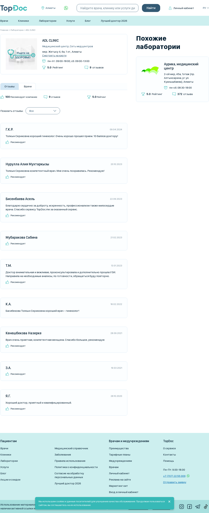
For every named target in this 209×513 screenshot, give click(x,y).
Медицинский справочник (71, 448)
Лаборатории (47, 20)
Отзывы (10, 86)
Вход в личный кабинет (123, 492)
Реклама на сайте (120, 479)
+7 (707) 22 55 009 (174, 476)
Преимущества (119, 448)
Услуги (70, 20)
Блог (88, 20)
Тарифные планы (119, 454)
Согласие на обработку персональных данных (69, 475)
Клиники (23, 20)
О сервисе (169, 448)
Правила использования (70, 460)
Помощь (168, 460)
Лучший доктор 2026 (114, 20)
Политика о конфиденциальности (76, 467)
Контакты (169, 454)
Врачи (4, 20)
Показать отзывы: (11, 111)
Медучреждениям (120, 460)
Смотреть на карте (54, 55)
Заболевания (63, 454)
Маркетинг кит (118, 485)
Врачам (113, 467)
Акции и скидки (10, 479)
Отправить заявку (174, 482)
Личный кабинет (183, 8)
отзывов (97, 67)
